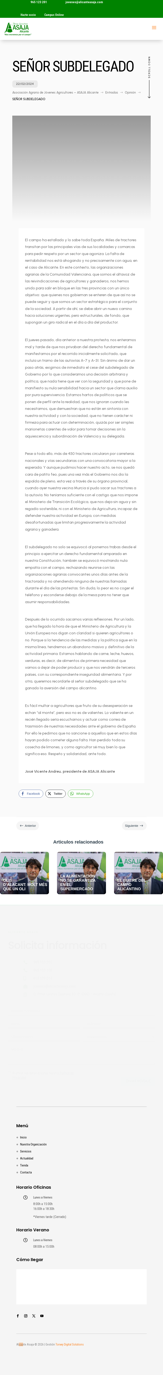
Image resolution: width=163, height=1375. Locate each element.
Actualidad (26, 1158)
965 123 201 (39, 2)
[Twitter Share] (55, 794)
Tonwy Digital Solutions (70, 1344)
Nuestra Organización (33, 1144)
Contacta (26, 1172)
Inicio (23, 1137)
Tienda (24, 1165)
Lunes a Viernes (42, 1197)
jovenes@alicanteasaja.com (84, 2)
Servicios (25, 1151)
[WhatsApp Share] (80, 794)
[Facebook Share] (31, 794)
